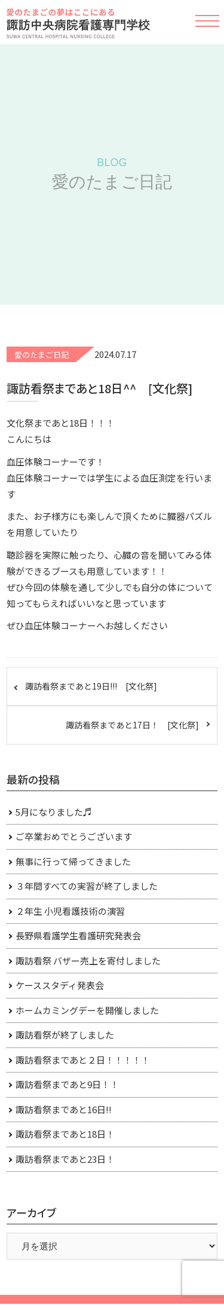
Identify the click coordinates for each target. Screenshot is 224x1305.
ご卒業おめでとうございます (74, 836)
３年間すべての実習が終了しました (87, 886)
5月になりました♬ (54, 811)
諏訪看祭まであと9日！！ (67, 1084)
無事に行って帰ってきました (73, 861)
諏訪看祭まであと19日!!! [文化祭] (91, 686)
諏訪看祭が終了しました (65, 1034)
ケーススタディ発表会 (60, 985)
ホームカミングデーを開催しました (87, 1010)
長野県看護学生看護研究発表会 (78, 935)
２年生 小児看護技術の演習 (70, 911)
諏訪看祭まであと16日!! (64, 1109)
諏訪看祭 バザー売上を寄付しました (88, 960)
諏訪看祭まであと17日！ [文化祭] (132, 725)
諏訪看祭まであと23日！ (65, 1159)
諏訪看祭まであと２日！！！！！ (83, 1059)
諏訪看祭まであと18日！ (65, 1134)
